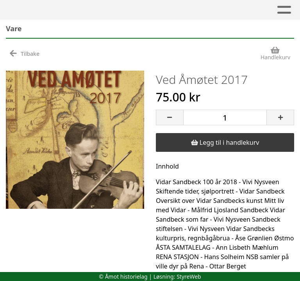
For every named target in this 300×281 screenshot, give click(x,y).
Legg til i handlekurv (225, 142)
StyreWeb (189, 276)
